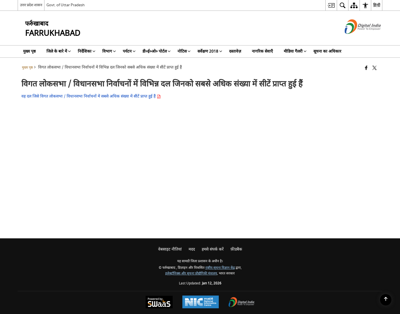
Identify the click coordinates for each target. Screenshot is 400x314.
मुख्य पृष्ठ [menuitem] (29, 51)
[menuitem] (331, 5)
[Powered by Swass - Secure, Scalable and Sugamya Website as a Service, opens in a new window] (159, 303)
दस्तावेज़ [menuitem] (235, 51)
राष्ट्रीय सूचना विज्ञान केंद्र (220, 267)
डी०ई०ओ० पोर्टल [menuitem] (156, 51)
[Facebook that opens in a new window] (366, 68)
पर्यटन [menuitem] (129, 51)
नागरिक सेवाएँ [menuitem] (262, 51)
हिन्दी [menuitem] (376, 5)
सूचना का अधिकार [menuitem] (327, 51)
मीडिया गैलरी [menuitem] (295, 51)
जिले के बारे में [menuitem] (58, 51)
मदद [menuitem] (192, 249)
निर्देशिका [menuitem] (86, 51)
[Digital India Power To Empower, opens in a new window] (241, 303)
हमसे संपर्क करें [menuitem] (213, 249)
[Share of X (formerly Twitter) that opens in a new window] (374, 68)
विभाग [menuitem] (109, 51)
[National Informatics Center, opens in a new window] (200, 302)
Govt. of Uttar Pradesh (65, 5)
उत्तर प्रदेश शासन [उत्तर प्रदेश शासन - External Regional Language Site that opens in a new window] (31, 5)
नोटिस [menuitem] (184, 51)
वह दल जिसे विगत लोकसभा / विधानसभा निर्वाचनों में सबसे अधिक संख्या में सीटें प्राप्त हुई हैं (91, 96)
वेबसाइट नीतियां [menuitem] (170, 249)
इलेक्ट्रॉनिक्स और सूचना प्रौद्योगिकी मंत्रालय (191, 273)
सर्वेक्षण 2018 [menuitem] (209, 51)
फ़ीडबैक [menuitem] (236, 249)
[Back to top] (385, 299)
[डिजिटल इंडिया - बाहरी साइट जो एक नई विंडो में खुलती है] (355, 39)
